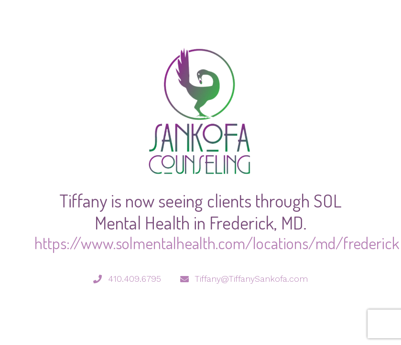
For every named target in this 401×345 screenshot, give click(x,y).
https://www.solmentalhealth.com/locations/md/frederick (216, 242)
